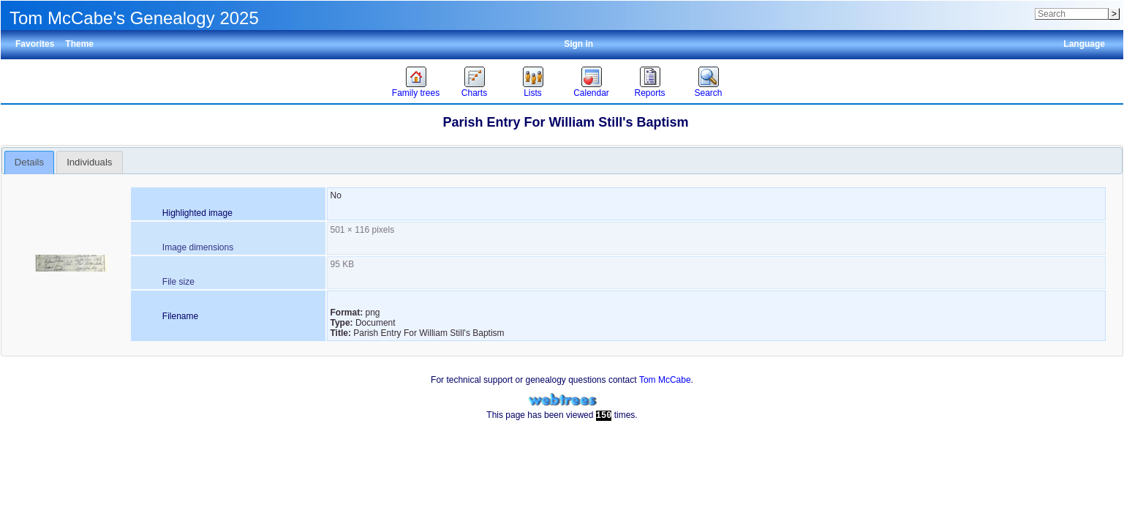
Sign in (578, 44)
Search (708, 93)
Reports (649, 93)
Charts (474, 93)
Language (1084, 44)
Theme (79, 44)
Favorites (34, 44)
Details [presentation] (29, 162)
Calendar (591, 93)
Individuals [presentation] (89, 162)
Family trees (416, 93)
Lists (533, 93)
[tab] (29, 162)
